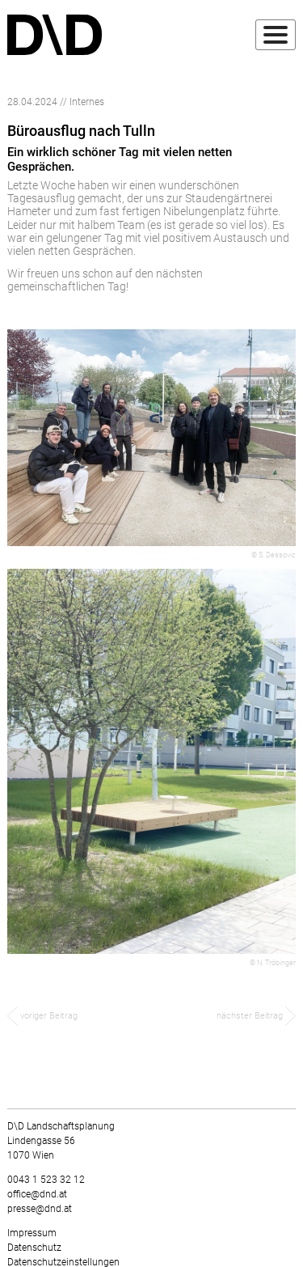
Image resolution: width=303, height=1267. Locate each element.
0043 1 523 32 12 (46, 1179)
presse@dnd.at (39, 1208)
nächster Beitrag (256, 1016)
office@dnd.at (37, 1194)
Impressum (32, 1233)
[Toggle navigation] (275, 34)
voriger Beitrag (42, 1016)
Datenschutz (34, 1247)
